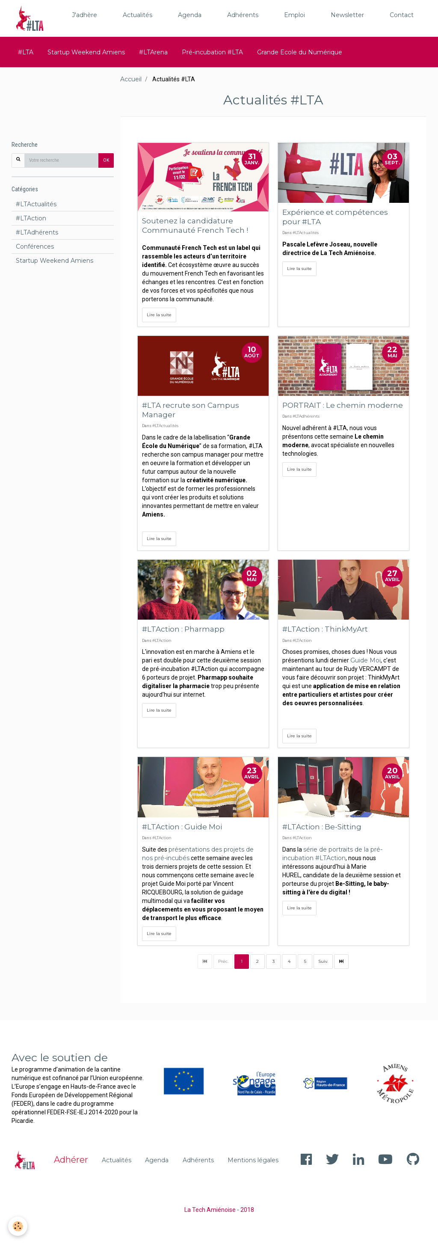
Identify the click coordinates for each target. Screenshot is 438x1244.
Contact (402, 15)
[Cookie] (18, 1226)
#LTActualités (306, 232)
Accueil (131, 79)
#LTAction (162, 640)
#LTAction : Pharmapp (183, 628)
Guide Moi (365, 660)
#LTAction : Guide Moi (182, 826)
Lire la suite (159, 315)
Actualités (137, 15)
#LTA (25, 52)
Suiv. (323, 961)
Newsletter (347, 15)
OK (106, 160)
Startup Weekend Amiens (86, 52)
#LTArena (153, 52)
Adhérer (71, 1160)
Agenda (189, 15)
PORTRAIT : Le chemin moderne (342, 405)
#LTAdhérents (306, 416)
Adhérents (242, 15)
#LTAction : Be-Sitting (321, 826)
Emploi (294, 15)
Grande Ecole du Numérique (299, 52)
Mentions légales (253, 1160)
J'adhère (84, 15)
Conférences (35, 246)
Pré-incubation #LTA (212, 52)
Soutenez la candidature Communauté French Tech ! (195, 225)
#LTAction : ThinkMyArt (325, 628)
